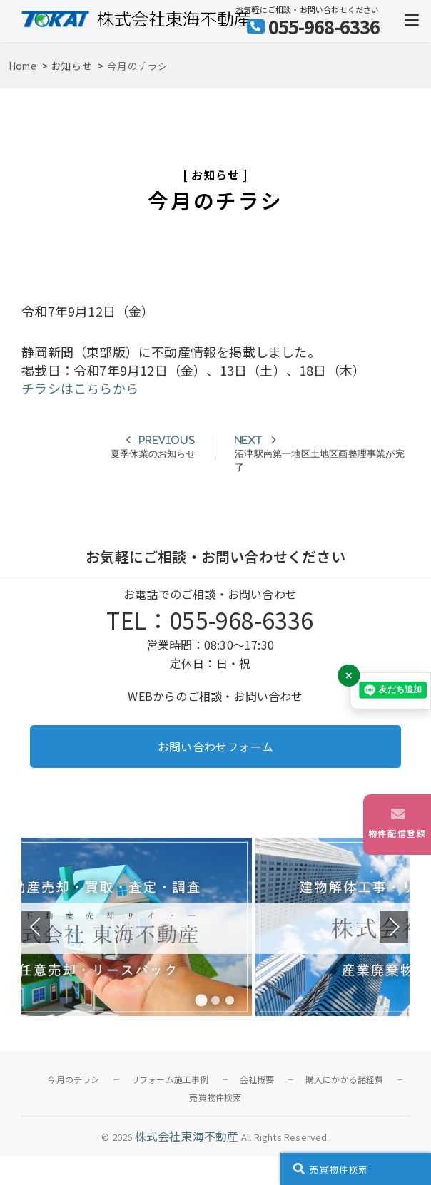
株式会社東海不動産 (187, 1135)
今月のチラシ (73, 1079)
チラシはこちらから (79, 388)
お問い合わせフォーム (215, 746)
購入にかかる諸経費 (344, 1079)
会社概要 (257, 1079)
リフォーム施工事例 (170, 1079)
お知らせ (215, 174)
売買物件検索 (215, 1097)
